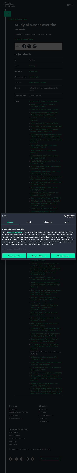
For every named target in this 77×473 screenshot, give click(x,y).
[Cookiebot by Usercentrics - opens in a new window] (66, 216)
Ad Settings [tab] (48, 222)
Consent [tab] (10, 222)
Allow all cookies (63, 256)
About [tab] (67, 222)
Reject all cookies (14, 256)
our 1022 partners (15, 232)
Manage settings (38, 256)
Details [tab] (29, 222)
